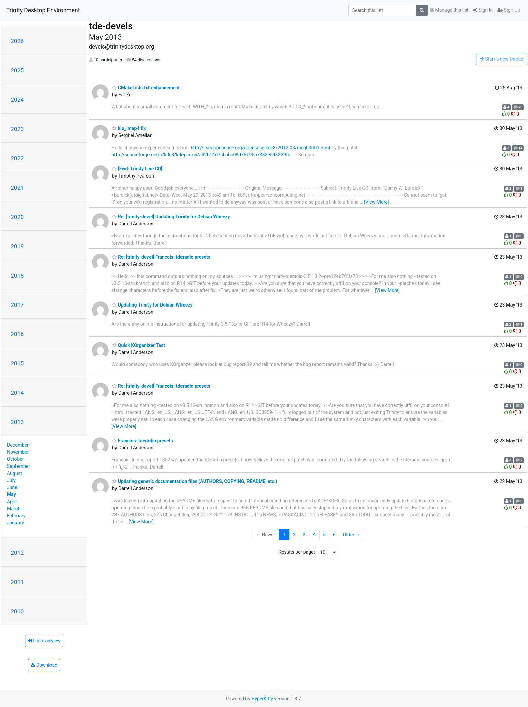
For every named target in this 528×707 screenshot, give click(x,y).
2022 (17, 158)
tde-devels (111, 26)
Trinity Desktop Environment (43, 10)
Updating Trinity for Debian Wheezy (152, 305)
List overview (44, 640)
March (14, 508)
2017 (17, 304)
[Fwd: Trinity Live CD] (137, 168)
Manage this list (449, 10)
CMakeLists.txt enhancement (146, 87)
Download (44, 665)
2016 (17, 334)
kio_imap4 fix (129, 128)
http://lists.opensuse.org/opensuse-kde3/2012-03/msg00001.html (260, 147)
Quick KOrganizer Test (138, 345)
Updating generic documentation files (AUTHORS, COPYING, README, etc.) (194, 481)
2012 (17, 552)
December (18, 445)
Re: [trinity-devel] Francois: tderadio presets (161, 257)
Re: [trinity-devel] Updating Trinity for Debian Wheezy (171, 216)
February (16, 515)
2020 (17, 217)
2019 (17, 246)
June (12, 487)
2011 (17, 582)
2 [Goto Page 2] (294, 534)
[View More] (376, 202)
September (18, 466)
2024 (17, 99)
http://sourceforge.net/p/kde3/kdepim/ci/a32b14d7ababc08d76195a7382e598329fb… (202, 154)
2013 (17, 422)
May (11, 494)
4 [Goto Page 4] (314, 534)
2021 (17, 187)
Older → (351, 534)
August (14, 473)
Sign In (483, 10)
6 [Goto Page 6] (334, 534)
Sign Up (508, 10)
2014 (17, 392)
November (18, 452)
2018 (17, 275)
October (15, 459)
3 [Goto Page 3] (304, 534)
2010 (17, 611)
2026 (17, 41)
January (15, 522)
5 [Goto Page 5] (324, 534)
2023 (17, 129)
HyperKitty (262, 698)
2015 (17, 363)
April (12, 501)
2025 (17, 70)
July (11, 480)
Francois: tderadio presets (142, 440)
